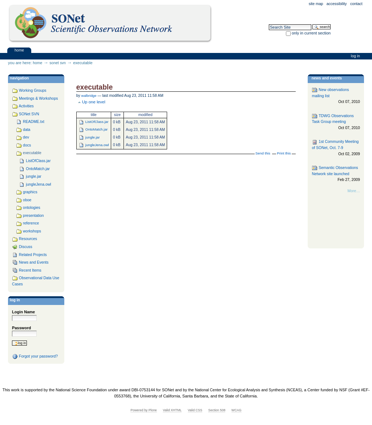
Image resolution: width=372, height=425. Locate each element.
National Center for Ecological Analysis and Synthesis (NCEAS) (248, 390)
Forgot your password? (35, 356)
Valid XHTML (172, 410)
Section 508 (216, 410)
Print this (284, 153)
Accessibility (337, 4)
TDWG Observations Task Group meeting (336, 122)
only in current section (311, 33)
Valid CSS (195, 410)
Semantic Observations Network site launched (336, 174)
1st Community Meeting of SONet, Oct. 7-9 (336, 148)
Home (19, 50)
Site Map (316, 4)
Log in (355, 56)
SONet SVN (57, 63)
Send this (262, 153)
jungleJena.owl (97, 145)
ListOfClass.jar (97, 122)
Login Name (23, 312)
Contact (356, 4)
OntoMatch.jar (96, 129)
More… (354, 191)
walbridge (89, 96)
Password (21, 328)
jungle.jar (92, 137)
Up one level (93, 102)
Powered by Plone (143, 410)
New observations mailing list (336, 96)
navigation (19, 78)
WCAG (236, 410)
